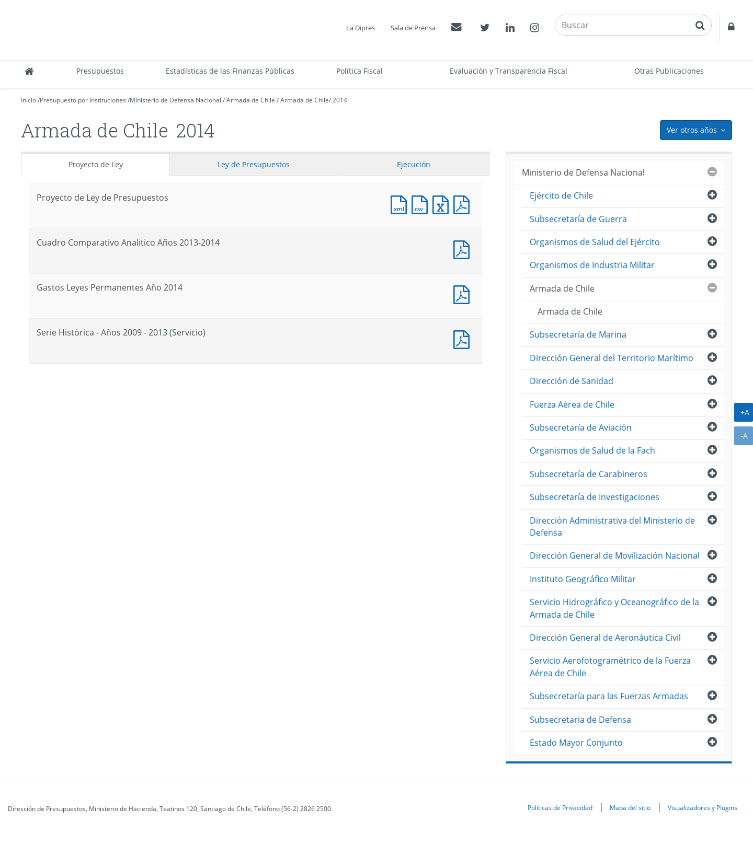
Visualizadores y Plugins (702, 807)
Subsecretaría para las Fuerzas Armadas (609, 696)
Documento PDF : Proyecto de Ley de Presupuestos (463, 203)
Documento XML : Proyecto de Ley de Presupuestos (401, 203)
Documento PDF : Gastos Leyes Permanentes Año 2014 (463, 293)
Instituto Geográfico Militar (583, 579)
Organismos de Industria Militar (592, 265)
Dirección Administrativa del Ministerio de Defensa (612, 526)
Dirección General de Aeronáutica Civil (605, 637)
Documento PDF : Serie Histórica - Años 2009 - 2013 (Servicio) (463, 338)
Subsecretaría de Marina (578, 334)
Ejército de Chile (561, 195)
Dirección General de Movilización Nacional (615, 555)
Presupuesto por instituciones (83, 100)
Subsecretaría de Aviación (581, 427)
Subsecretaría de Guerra (578, 219)
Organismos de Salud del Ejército (595, 242)
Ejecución (413, 164)
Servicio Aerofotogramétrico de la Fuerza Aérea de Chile (610, 666)
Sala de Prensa (413, 27)
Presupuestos (100, 71)
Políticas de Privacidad (560, 807)
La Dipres (360, 27)
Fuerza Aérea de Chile (572, 404)
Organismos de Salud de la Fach (592, 450)
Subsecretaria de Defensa (580, 719)
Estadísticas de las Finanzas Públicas (230, 71)
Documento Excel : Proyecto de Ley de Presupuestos (442, 203)
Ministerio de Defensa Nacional (175, 100)
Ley (254, 164)
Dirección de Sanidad (571, 381)
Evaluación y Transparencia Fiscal (508, 71)
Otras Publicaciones (669, 71)
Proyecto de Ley (96, 164)
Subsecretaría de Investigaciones (594, 497)
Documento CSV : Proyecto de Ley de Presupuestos (422, 203)
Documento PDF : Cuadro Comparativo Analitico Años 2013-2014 (463, 248)
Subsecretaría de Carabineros (588, 474)
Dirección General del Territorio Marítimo (611, 358)
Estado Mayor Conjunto (576, 742)
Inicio (28, 100)
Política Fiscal (359, 71)
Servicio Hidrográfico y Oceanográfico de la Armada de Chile (614, 608)
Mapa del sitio (630, 807)
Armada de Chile (250, 100)
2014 (340, 100)
